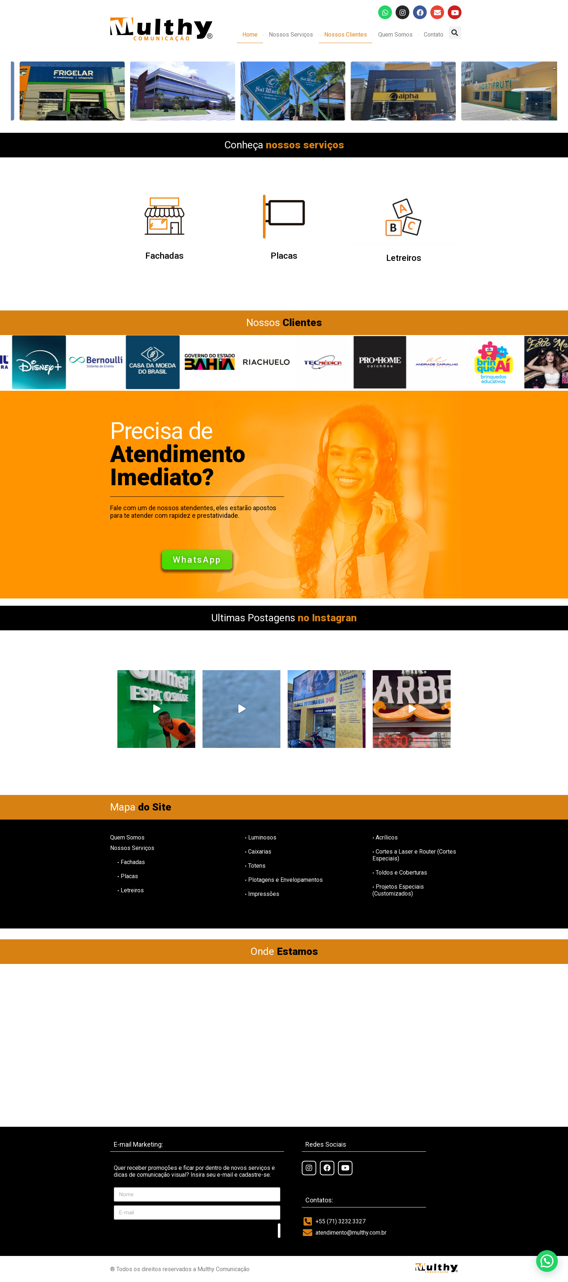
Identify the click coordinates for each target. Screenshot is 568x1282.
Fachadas (164, 256)
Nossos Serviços (291, 34)
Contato (433, 34)
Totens (255, 865)
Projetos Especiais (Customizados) (398, 890)
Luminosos (260, 837)
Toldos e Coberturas (399, 872)
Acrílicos (385, 837)
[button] (455, 32)
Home (250, 34)
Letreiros (403, 258)
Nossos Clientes (345, 34)
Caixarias (258, 851)
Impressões (262, 893)
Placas (284, 256)
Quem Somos (395, 34)
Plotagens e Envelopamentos (284, 879)
